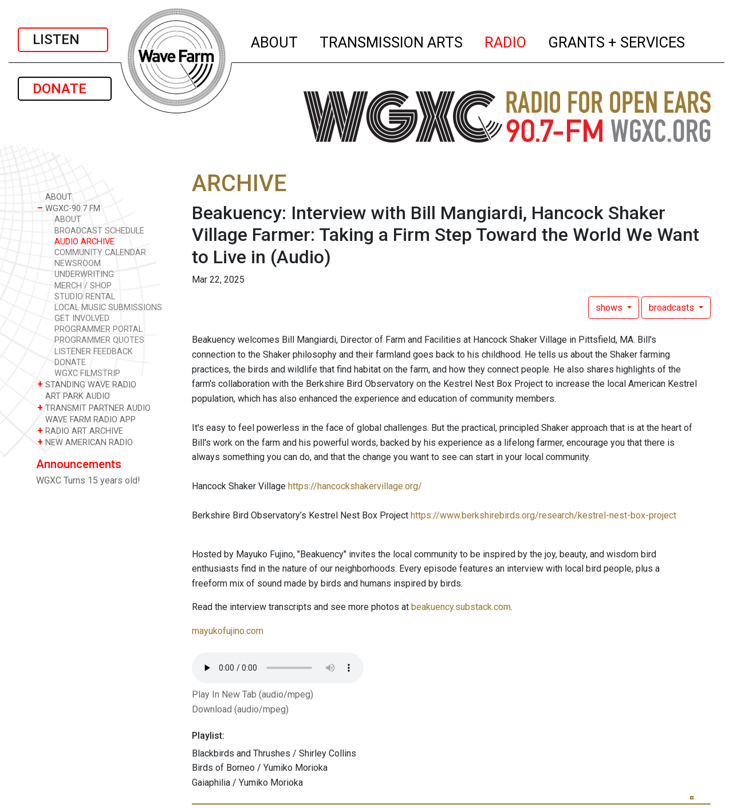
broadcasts (672, 307)
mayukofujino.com (227, 630)
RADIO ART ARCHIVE (80, 430)
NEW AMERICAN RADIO (85, 442)
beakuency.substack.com (461, 606)
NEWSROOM (77, 263)
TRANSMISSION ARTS (391, 40)
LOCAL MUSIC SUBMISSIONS (108, 307)
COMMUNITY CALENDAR (100, 253)
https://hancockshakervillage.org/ (355, 486)
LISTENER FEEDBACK (93, 352)
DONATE (65, 89)
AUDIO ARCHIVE (84, 242)
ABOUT (274, 40)
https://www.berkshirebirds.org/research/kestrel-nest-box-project (543, 515)
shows (610, 307)
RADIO (506, 40)
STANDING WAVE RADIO (86, 384)
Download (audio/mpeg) (240, 709)
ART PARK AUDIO (73, 395)
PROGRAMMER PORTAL (98, 329)
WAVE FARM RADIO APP (86, 419)
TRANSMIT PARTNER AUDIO (94, 407)
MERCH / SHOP (83, 286)
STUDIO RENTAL (84, 297)
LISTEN (63, 39)
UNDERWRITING (84, 274)
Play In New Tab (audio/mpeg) (252, 694)
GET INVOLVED (81, 318)
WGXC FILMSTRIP (87, 373)
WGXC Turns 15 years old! (88, 480)
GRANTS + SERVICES (617, 40)
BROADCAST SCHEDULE (99, 231)
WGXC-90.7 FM (68, 208)
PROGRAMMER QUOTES (99, 340)
